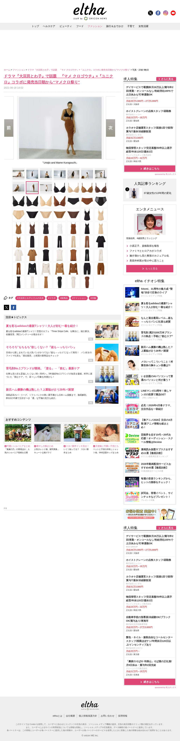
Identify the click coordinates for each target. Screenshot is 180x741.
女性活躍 (143, 26)
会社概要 (70, 716)
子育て (131, 26)
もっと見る (151, 268)
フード (80, 26)
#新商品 (64, 298)
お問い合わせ (107, 716)
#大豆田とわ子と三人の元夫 (30, 298)
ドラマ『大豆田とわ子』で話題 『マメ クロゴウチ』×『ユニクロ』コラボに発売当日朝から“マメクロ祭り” (79, 70)
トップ (35, 26)
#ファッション (79, 298)
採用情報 (122, 716)
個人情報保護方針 (88, 716)
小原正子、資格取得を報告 (144, 245)
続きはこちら (151, 168)
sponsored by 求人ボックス (165, 174)
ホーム (7, 70)
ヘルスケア (49, 26)
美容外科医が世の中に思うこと (147, 260)
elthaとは (57, 716)
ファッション (95, 26)
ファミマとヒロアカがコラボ (146, 250)
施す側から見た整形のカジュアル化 (149, 255)
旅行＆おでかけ (114, 26)
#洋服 (93, 298)
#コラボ (52, 298)
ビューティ (66, 26)
